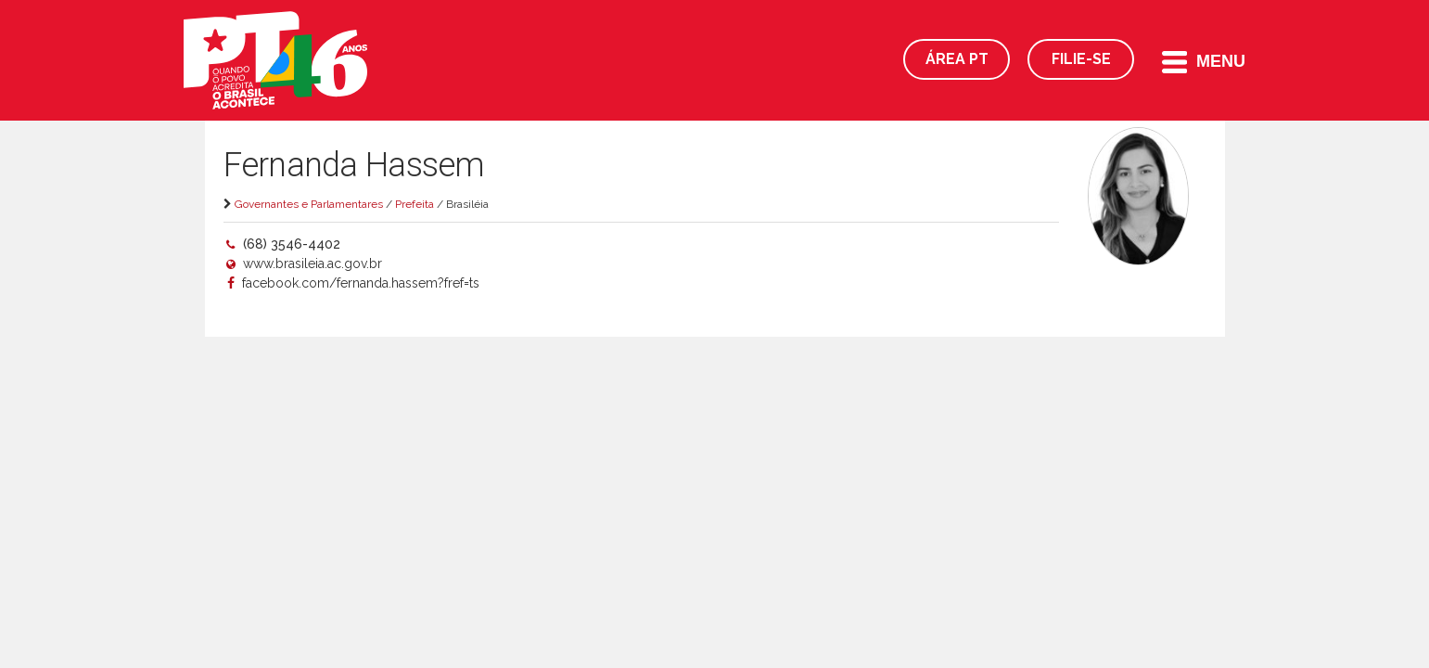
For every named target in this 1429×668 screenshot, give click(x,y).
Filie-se (1081, 59)
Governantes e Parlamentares (309, 204)
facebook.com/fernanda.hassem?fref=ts (358, 283)
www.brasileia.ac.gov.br (312, 263)
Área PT (957, 59)
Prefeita (414, 204)
